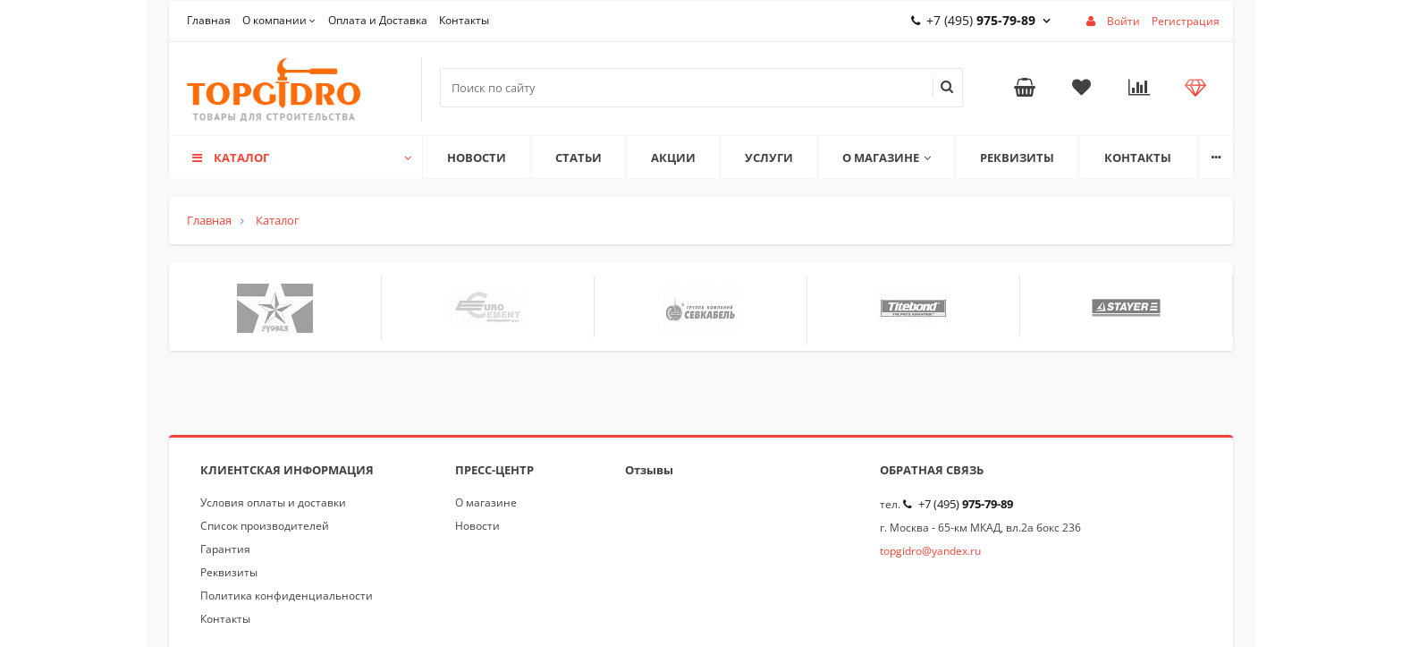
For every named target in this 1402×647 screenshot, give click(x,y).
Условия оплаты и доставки (273, 502)
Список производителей (264, 525)
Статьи (578, 157)
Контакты (464, 20)
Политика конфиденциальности (286, 595)
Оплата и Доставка (377, 20)
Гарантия (225, 549)
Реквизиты (1017, 157)
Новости (476, 157)
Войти (1123, 21)
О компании (274, 20)
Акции (673, 157)
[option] (275, 308)
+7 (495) (981, 20)
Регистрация (1186, 21)
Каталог (300, 157)
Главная (209, 20)
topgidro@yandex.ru (930, 550)
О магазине (886, 157)
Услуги (769, 157)
